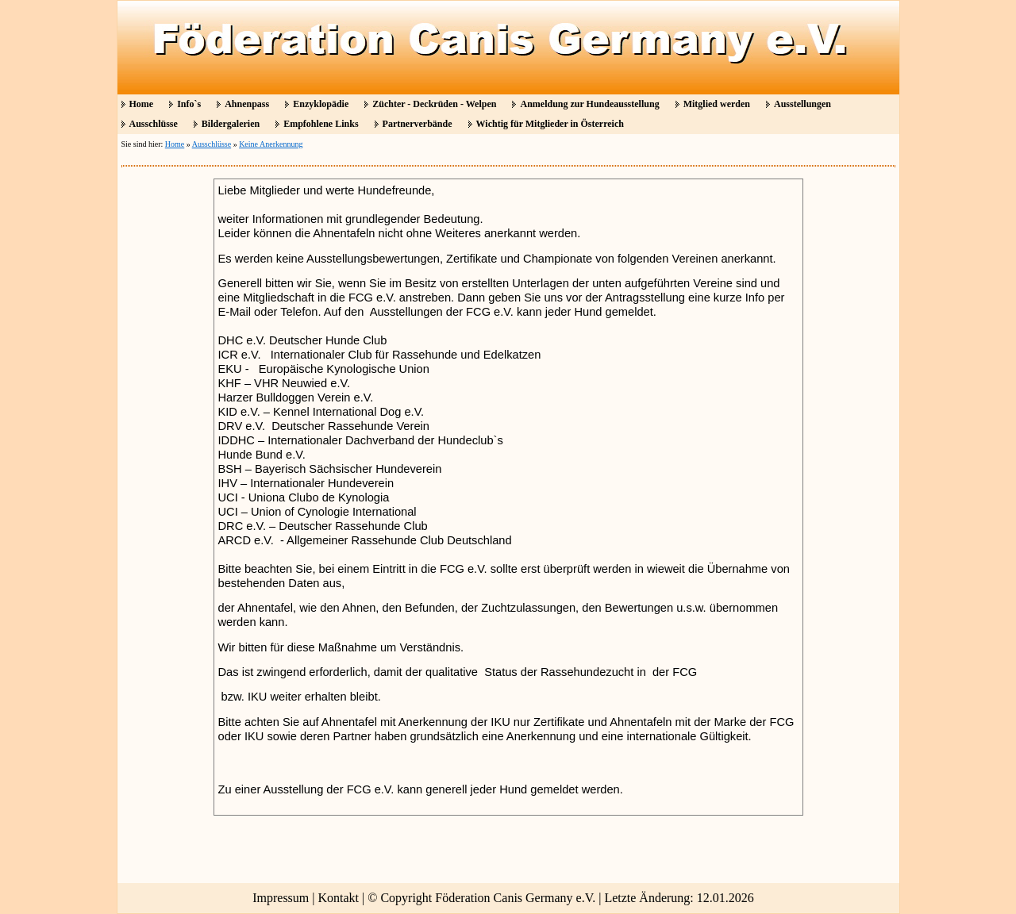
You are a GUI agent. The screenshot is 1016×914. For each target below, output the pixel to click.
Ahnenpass (247, 103)
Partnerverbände (417, 123)
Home (141, 103)
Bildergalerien (231, 123)
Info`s (189, 103)
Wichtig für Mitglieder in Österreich (550, 123)
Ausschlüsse (153, 123)
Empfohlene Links (320, 123)
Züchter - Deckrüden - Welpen (434, 103)
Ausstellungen (802, 103)
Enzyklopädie (320, 103)
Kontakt (339, 897)
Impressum (280, 897)
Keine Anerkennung (270, 144)
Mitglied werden (716, 103)
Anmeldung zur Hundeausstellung (589, 103)
